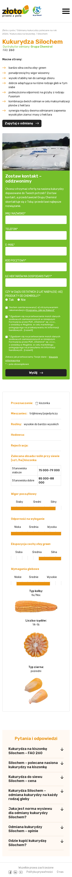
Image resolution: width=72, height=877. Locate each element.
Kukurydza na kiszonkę (22, 33)
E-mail (9, 244)
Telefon (11, 229)
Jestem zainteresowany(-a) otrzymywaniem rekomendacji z (33, 308)
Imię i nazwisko (14, 213)
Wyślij (36, 372)
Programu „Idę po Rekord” (40, 310)
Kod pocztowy (15, 260)
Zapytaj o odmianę (22, 123)
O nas (60, 872)
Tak (11, 300)
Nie (23, 300)
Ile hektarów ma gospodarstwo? (28, 276)
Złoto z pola (8, 30)
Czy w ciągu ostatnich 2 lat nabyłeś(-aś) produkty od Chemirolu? (34, 294)
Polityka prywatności (39, 872)
